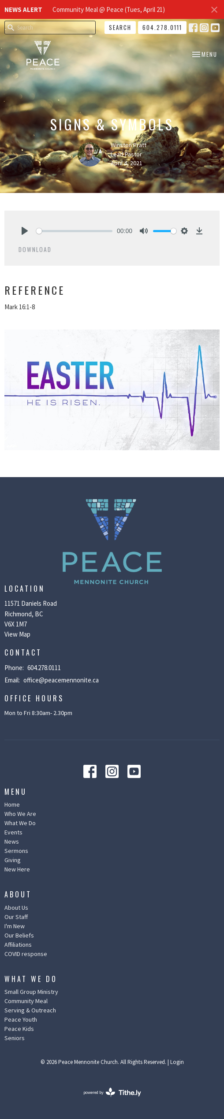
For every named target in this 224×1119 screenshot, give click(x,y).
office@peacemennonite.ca (61, 680)
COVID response (25, 954)
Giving (12, 860)
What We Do (20, 823)
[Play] (25, 231)
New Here (17, 869)
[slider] (74, 231)
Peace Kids (19, 1029)
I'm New (14, 926)
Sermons (16, 851)
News (11, 841)
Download (35, 249)
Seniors (14, 1038)
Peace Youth (20, 1019)
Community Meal (26, 1001)
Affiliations (18, 945)
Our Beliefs (19, 935)
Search (120, 27)
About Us (16, 908)
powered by (112, 1092)
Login (177, 1062)
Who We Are (20, 814)
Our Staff (16, 917)
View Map (17, 634)
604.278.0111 (162, 27)
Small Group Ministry (31, 992)
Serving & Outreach (30, 1010)
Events (13, 832)
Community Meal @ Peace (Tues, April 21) (108, 9)
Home (12, 804)
